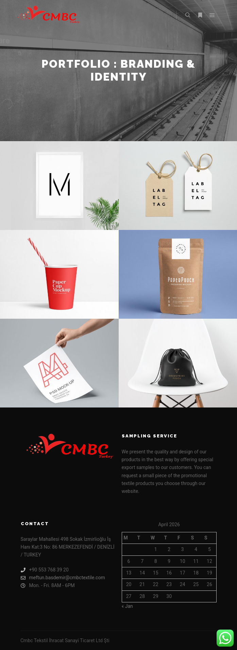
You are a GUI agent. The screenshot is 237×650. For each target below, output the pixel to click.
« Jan (127, 606)
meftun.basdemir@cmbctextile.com (63, 578)
